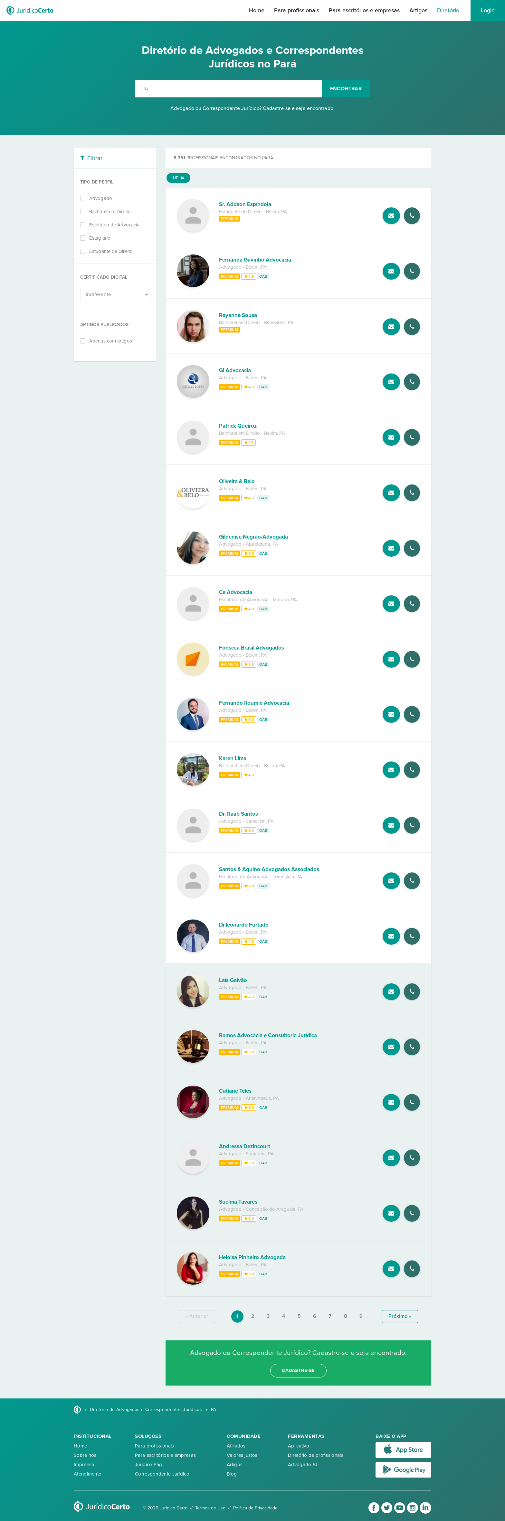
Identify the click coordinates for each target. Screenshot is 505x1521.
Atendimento (87, 1474)
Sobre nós (85, 1455)
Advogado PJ (302, 1464)
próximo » (399, 1316)
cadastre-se (298, 1370)
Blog (232, 1474)
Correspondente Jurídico (162, 1474)
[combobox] (228, 88)
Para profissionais (296, 10)
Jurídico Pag (148, 1464)
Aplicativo (298, 1446)
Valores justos (242, 1455)
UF (178, 178)
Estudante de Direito (111, 251)
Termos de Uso (210, 1508)
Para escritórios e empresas (364, 10)
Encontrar (346, 88)
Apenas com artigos (110, 340)
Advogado (100, 198)
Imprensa (84, 1464)
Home (256, 10)
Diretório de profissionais (315, 1455)
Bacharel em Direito (110, 211)
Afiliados (236, 1446)
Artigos (418, 10)
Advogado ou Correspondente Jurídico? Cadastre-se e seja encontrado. (252, 108)
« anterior (197, 1316)
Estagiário (99, 238)
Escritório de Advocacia (114, 224)
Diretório (448, 10)
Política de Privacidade (255, 1508)
